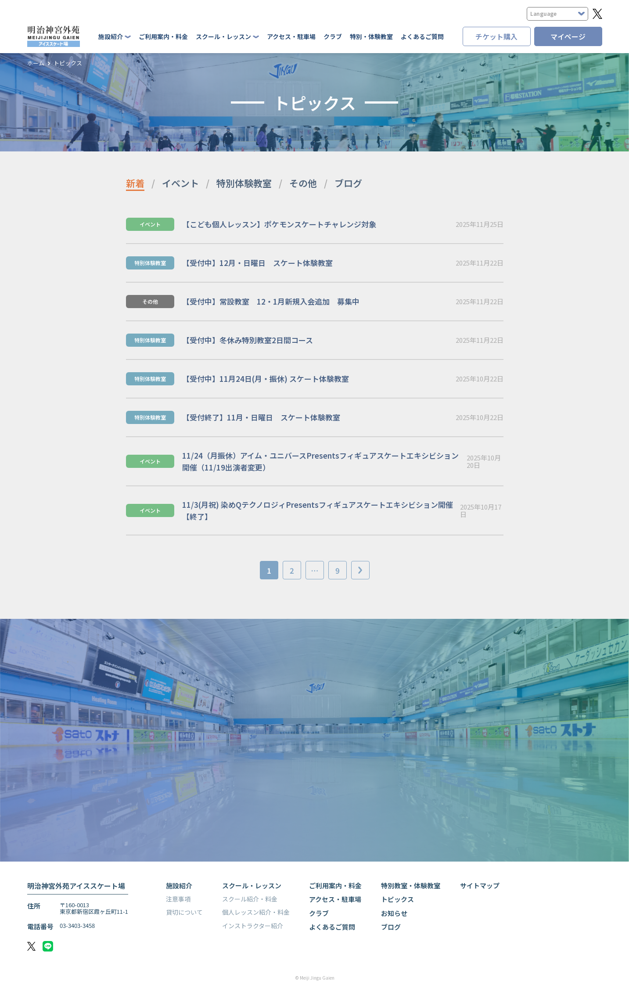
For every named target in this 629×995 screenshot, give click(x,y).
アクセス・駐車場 (291, 36)
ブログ (348, 183)
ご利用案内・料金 (163, 36)
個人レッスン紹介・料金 (256, 912)
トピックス (68, 63)
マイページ (568, 36)
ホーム (35, 63)
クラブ (332, 36)
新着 (135, 183)
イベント (180, 183)
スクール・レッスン (251, 885)
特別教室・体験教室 (410, 885)
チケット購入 (496, 36)
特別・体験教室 (371, 36)
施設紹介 (179, 885)
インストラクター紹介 (252, 925)
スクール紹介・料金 (249, 898)
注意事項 (178, 898)
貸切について (184, 912)
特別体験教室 (244, 183)
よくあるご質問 (422, 36)
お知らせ (394, 913)
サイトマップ (480, 885)
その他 (303, 183)
